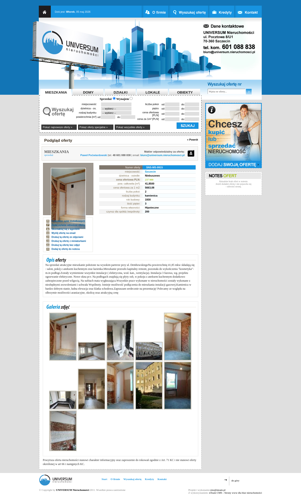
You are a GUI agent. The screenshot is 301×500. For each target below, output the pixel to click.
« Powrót (192, 139)
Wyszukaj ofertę (132, 479)
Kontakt (162, 479)
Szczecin (150, 171)
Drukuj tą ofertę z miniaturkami (68, 241)
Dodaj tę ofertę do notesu (65, 249)
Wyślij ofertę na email (63, 233)
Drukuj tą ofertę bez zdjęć (65, 245)
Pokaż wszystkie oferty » (130, 127)
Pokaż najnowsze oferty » (57, 127)
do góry (235, 480)
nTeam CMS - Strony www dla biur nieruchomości (235, 492)
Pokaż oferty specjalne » (93, 127)
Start (104, 479)
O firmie (115, 479)
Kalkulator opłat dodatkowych (68, 221)
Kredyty (149, 479)
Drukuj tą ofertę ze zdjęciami (67, 237)
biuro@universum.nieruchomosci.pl (162, 155)
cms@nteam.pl (218, 489)
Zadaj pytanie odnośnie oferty (68, 225)
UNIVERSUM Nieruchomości (72, 489)
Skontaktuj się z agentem (65, 229)
